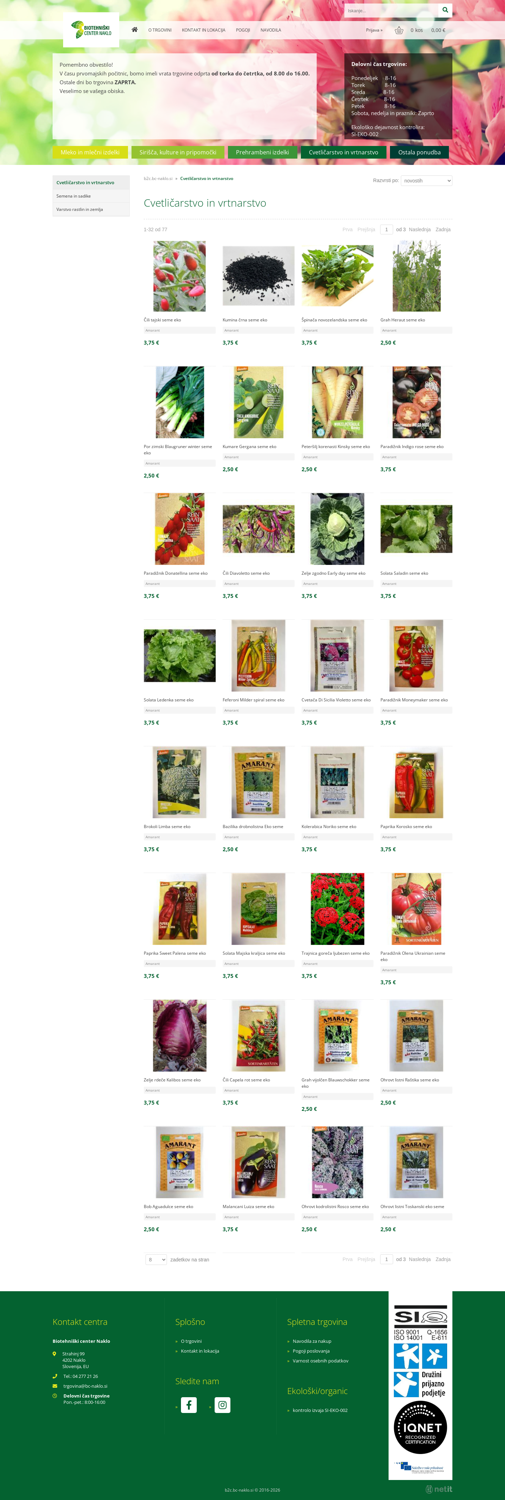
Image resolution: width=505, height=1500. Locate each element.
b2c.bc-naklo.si (158, 178)
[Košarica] (421, 30)
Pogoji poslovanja (311, 1351)
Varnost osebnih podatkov (321, 1361)
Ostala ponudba (419, 152)
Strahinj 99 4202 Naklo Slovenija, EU (75, 1360)
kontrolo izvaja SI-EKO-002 (320, 1410)
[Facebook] (188, 1405)
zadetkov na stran (189, 1259)
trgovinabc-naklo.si (85, 1386)
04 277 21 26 (85, 1376)
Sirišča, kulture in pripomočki (178, 152)
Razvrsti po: (386, 180)
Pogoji (243, 30)
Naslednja (420, 229)
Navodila (271, 30)
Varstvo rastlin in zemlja (79, 209)
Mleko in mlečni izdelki (90, 152)
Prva (348, 229)
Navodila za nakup (312, 1341)
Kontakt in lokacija (203, 30)
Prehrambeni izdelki (262, 152)
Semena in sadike (73, 196)
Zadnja (443, 229)
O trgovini (159, 30)
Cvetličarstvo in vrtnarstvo (343, 152)
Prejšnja (367, 229)
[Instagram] (222, 1405)
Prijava (374, 30)
